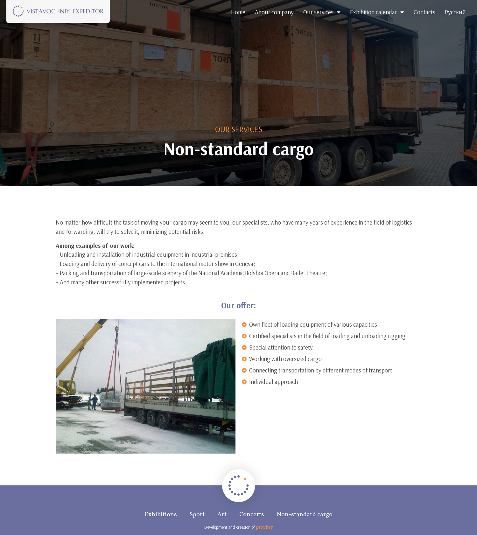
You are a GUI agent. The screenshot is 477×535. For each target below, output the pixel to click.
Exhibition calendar (377, 12)
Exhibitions (161, 515)
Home (238, 12)
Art (222, 515)
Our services (321, 12)
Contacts (424, 12)
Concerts (251, 515)
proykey (264, 528)
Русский (455, 12)
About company (274, 12)
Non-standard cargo (305, 515)
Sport (197, 515)
